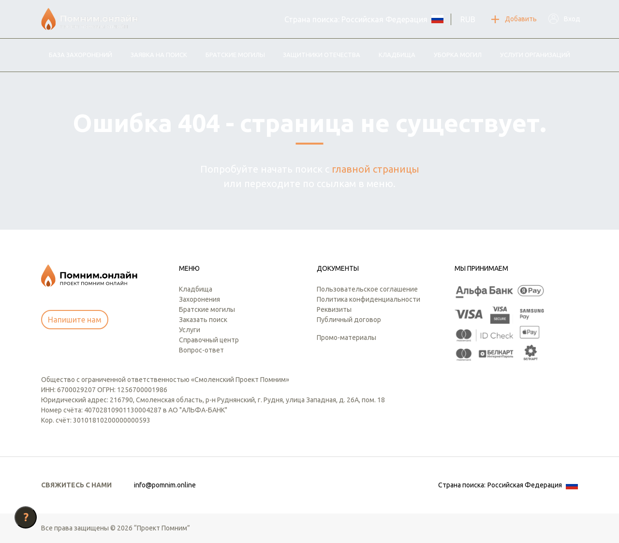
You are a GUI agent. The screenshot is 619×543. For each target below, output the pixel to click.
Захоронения (199, 299)
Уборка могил (458, 54)
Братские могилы (235, 54)
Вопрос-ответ (201, 350)
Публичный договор (349, 319)
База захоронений (80, 54)
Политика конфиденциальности (368, 299)
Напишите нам (75, 319)
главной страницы (375, 169)
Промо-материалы (346, 337)
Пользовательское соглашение (367, 289)
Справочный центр (209, 340)
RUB (467, 19)
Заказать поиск (203, 319)
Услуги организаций (535, 54)
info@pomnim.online (165, 485)
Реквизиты (334, 309)
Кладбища (397, 54)
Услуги (189, 330)
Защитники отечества (321, 54)
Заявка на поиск (159, 54)
